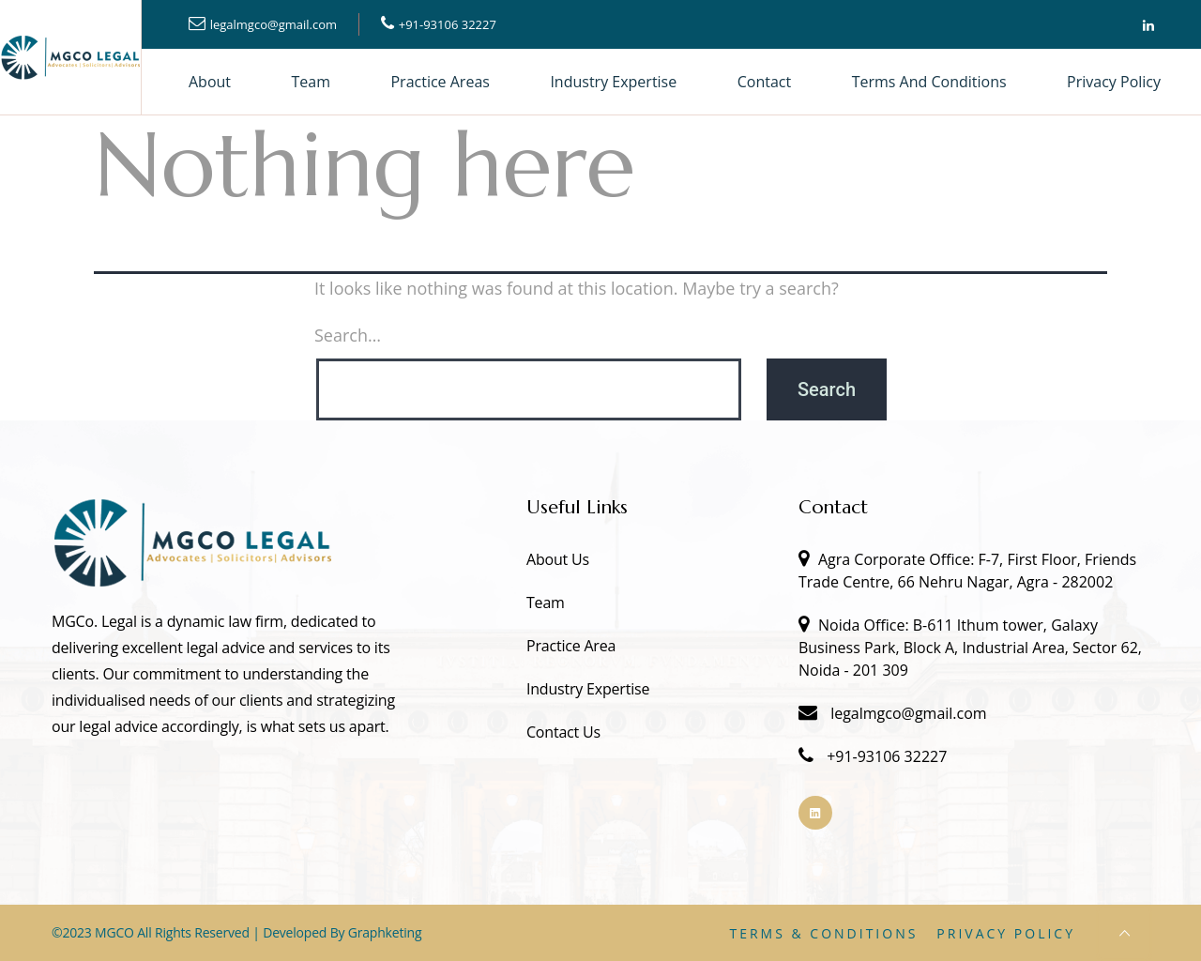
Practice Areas (439, 81)
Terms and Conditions (929, 81)
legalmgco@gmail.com (273, 24)
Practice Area (571, 645)
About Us (557, 559)
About (210, 81)
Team (311, 81)
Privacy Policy (1114, 81)
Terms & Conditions (823, 933)
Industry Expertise (613, 81)
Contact (764, 81)
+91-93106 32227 (447, 24)
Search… (347, 335)
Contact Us (563, 732)
